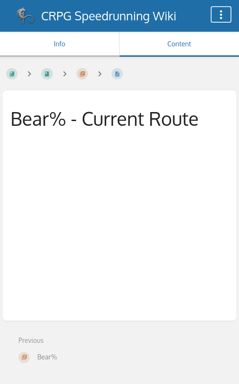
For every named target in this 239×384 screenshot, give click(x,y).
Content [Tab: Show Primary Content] (179, 44)
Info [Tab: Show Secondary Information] (60, 44)
